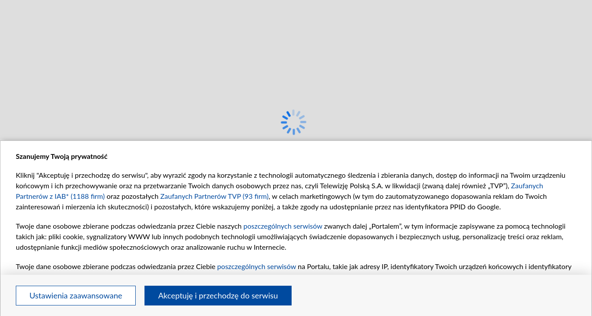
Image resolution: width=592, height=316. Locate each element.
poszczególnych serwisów (282, 226)
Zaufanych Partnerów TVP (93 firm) (214, 196)
